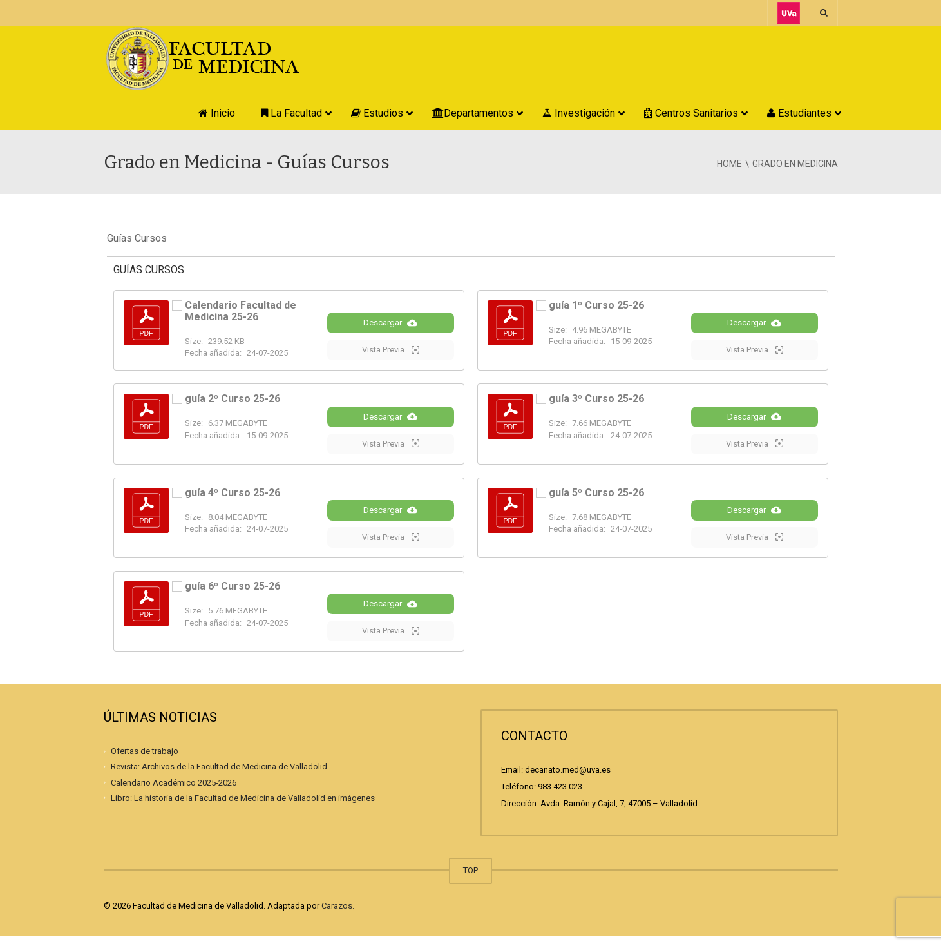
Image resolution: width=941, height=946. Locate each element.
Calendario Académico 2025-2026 (173, 791)
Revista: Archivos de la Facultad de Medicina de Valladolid (219, 776)
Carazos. (337, 915)
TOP (470, 880)
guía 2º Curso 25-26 (232, 401)
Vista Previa (390, 352)
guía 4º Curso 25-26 (232, 497)
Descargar (390, 325)
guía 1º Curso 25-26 (596, 305)
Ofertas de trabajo (144, 761)
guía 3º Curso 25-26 (596, 401)
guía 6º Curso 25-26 (232, 593)
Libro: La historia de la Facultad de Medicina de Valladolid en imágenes (243, 807)
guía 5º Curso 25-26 (596, 497)
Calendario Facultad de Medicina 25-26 (240, 311)
